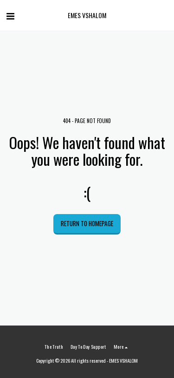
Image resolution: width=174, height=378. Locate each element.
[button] (10, 15)
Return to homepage (87, 223)
